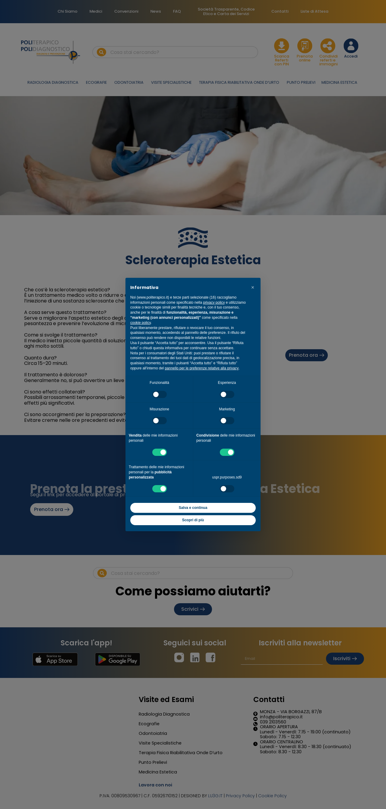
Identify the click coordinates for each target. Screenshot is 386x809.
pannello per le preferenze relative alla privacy (202, 368)
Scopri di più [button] (193, 520)
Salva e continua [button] (193, 508)
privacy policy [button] (214, 302)
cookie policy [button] (140, 323)
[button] (253, 287)
